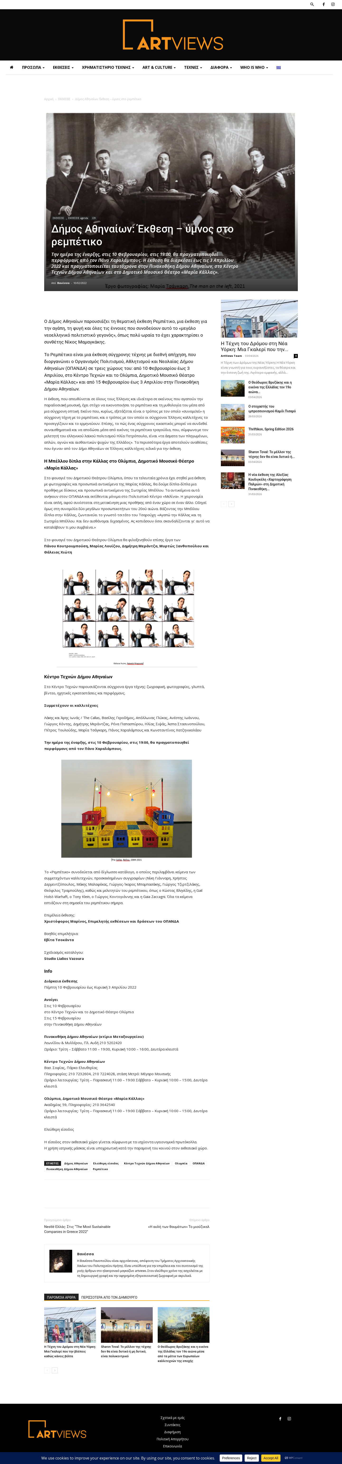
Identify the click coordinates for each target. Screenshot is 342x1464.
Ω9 (94, 218)
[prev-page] (47, 1370)
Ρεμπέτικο (100, 1169)
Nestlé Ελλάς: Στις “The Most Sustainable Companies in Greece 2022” (77, 1229)
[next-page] (55, 1370)
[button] (312, 4)
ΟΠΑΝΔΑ (199, 1163)
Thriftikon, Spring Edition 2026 (271, 429)
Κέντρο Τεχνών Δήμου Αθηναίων (147, 1163)
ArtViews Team (231, 356)
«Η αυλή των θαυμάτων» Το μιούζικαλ (178, 1227)
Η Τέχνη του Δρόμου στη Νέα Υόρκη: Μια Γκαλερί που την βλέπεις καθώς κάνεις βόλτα (70, 1351)
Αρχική (49, 99)
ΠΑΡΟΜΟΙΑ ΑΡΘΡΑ (61, 1297)
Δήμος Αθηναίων (76, 1163)
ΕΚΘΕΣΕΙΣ (64, 99)
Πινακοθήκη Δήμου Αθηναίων (67, 1169)
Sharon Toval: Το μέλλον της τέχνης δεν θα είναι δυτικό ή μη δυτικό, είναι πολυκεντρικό (126, 1351)
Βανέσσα (63, 283)
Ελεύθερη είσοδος (106, 1163)
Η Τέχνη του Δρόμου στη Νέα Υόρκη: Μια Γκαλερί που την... (254, 346)
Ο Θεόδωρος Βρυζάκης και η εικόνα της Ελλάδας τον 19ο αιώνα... (270, 387)
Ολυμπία (181, 1163)
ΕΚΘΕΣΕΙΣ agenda (78, 218)
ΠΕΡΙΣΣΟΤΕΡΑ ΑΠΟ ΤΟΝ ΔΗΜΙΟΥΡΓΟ (109, 1297)
